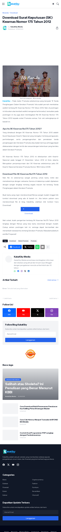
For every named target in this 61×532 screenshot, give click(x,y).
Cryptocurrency (37, 480)
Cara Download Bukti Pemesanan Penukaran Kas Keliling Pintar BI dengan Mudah (38, 407)
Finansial (6, 487)
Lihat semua (52, 280)
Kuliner (5, 495)
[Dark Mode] (53, 4)
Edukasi (5, 483)
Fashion (35, 483)
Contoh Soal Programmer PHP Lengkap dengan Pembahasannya (36, 434)
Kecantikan (36, 491)
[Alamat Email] (30, 334)
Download (14, 13)
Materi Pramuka (23, 241)
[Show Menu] (3, 4)
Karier (5, 491)
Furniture (35, 487)
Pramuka (33, 241)
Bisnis (4, 480)
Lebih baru (8, 298)
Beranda (6, 13)
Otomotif (35, 495)
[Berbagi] (56, 28)
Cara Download (31, 209)
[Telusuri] (57, 4)
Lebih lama (53, 298)
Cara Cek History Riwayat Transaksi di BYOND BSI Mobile (39, 421)
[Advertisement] (30, 48)
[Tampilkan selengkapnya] (48, 247)
